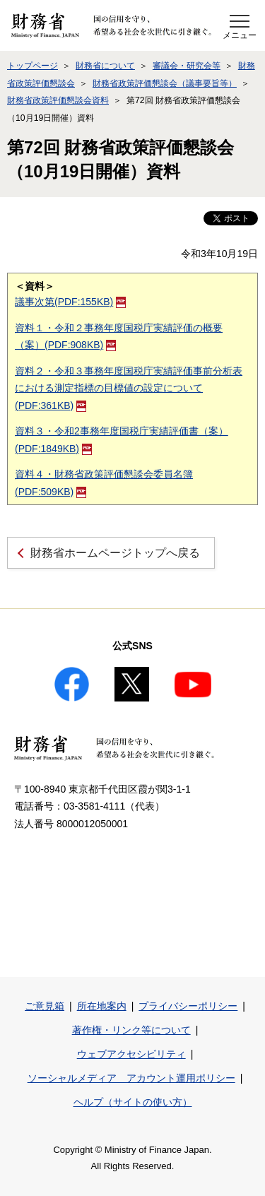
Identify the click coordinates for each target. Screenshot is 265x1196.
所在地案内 (101, 1006)
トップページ (32, 66)
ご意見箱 (44, 1006)
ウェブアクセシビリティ (131, 1054)
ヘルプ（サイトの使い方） (132, 1102)
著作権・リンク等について (131, 1030)
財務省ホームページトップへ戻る (115, 553)
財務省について (105, 66)
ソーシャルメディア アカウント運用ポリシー (131, 1078)
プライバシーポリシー (188, 1006)
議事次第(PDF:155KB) (70, 301)
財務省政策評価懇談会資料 (58, 100)
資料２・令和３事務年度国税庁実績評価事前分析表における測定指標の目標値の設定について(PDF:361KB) (128, 388)
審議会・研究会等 (186, 66)
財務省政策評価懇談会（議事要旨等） (165, 83)
